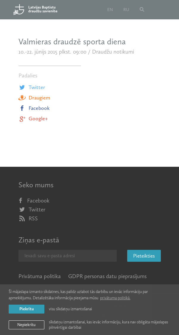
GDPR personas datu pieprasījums (107, 276)
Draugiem (34, 97)
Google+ (33, 118)
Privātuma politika (39, 276)
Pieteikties (144, 256)
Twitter (31, 87)
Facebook (34, 108)
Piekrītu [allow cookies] (26, 308)
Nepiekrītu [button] (26, 324)
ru (126, 9)
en (110, 9)
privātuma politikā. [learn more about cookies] (115, 297)
